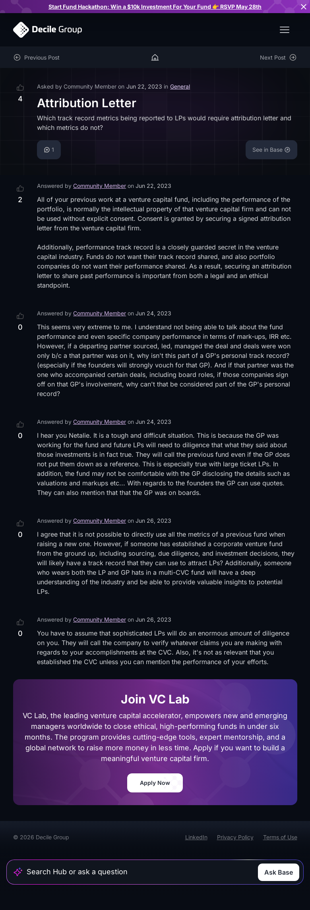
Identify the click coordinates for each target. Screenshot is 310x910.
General (180, 86)
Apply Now (155, 782)
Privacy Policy (235, 837)
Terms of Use (280, 837)
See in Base (271, 149)
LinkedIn (196, 837)
